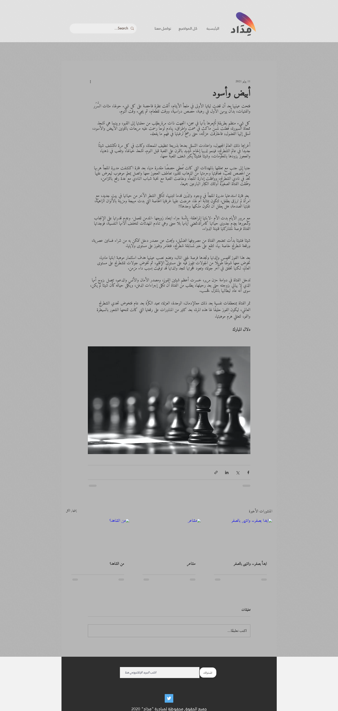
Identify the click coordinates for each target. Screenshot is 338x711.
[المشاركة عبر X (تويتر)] (237, 472)
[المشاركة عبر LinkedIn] (227, 472)
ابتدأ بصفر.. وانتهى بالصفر (250, 564)
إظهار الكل (71, 511)
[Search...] (103, 28)
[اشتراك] (208, 672)
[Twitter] (169, 698)
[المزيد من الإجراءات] (90, 81)
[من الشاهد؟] (98, 537)
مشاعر (191, 564)
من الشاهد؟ (117, 564)
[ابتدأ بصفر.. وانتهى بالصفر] (240, 537)
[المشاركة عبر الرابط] (216, 472)
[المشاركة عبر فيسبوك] (248, 472)
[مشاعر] (169, 537)
